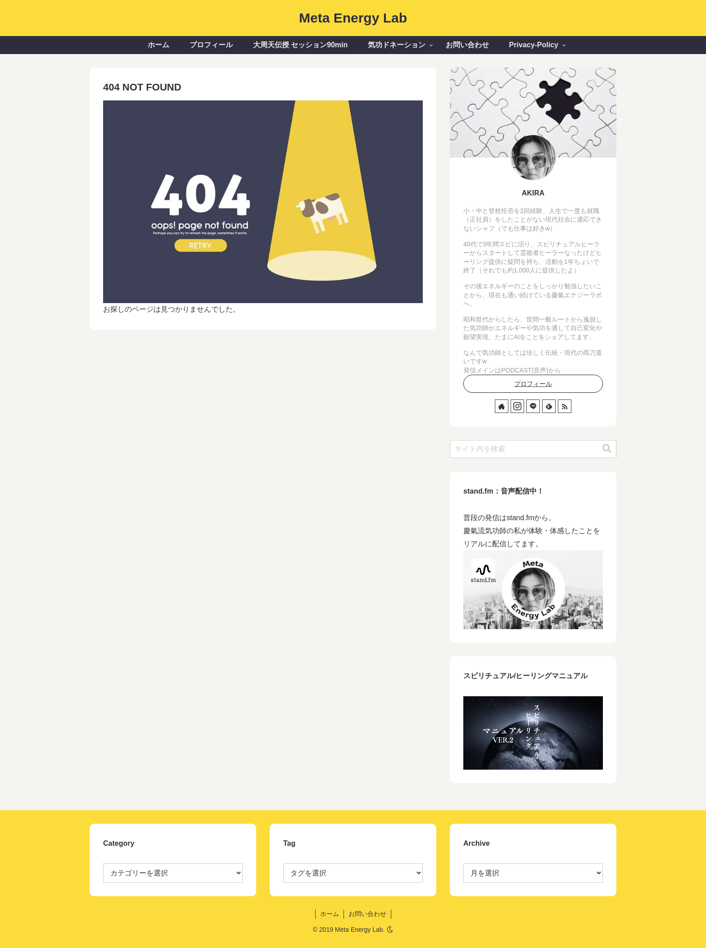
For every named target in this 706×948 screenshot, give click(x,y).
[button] (607, 449)
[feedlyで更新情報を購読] (549, 406)
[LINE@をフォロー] (533, 406)
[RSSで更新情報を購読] (564, 406)
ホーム (329, 913)
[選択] (353, 873)
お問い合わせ (367, 913)
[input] (533, 449)
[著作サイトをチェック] (501, 406)
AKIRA (533, 193)
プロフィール (533, 383)
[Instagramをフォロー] (517, 406)
